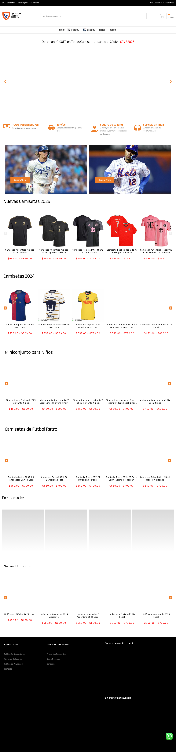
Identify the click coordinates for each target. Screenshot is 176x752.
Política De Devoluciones (14, 654)
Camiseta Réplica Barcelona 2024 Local (20, 326)
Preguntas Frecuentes (56, 654)
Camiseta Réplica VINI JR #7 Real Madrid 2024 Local (122, 326)
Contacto (8, 669)
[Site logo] (11, 16)
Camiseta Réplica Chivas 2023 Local (156, 326)
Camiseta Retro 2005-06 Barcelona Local (54, 478)
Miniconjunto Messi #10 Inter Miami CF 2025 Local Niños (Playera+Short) (121, 403)
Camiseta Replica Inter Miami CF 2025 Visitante (88, 251)
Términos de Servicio (13, 659)
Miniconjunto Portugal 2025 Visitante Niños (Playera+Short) (21, 403)
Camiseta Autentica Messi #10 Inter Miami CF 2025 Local (156, 251)
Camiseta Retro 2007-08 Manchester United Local (21, 478)
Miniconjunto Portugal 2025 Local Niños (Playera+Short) (54, 401)
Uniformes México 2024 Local (19, 614)
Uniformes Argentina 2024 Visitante (54, 615)
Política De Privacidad (13, 664)
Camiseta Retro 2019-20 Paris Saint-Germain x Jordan (121, 478)
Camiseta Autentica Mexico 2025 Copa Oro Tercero (53, 251)
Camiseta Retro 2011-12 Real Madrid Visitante (155, 478)
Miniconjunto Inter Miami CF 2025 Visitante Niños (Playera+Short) (88, 403)
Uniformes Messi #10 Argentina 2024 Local (88, 615)
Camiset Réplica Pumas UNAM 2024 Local (54, 326)
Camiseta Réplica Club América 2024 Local (88, 326)
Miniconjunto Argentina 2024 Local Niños (155, 401)
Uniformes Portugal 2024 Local (122, 615)
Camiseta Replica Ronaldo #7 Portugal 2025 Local (122, 251)
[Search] (94, 16)
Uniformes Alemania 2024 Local (156, 615)
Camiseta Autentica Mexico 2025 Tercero (19, 251)
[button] (5, 81)
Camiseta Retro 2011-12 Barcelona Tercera (88, 478)
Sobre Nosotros (53, 659)
